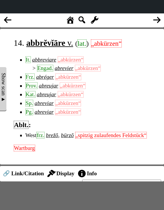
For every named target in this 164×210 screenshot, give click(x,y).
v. (49, 43)
